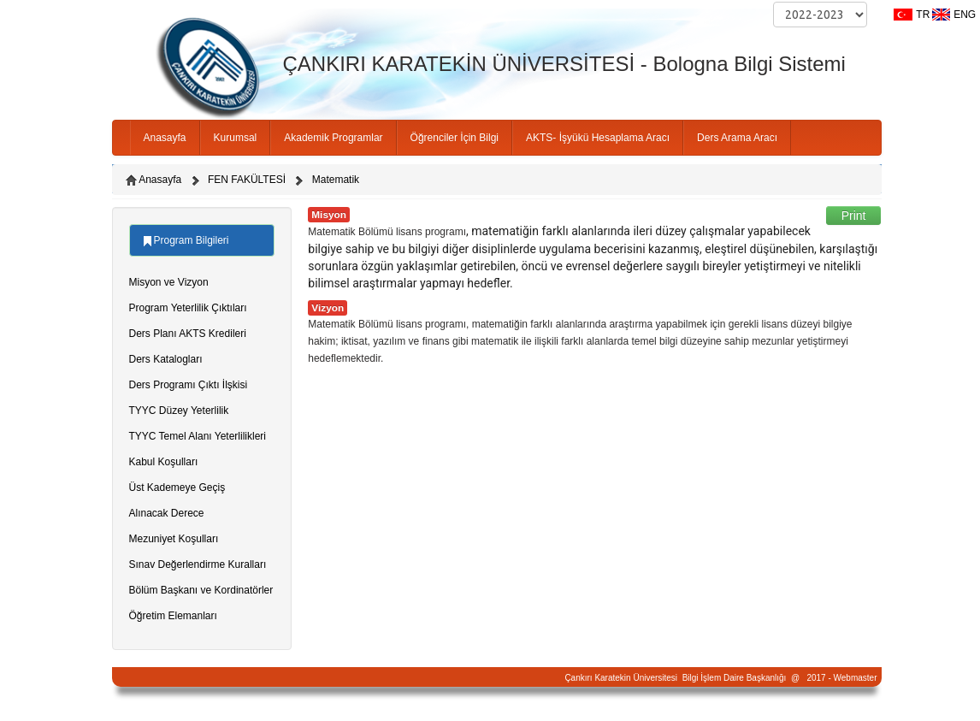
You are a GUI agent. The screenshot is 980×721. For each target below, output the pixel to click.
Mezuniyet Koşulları (174, 539)
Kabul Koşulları (163, 462)
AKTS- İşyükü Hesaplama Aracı (598, 138)
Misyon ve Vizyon (169, 282)
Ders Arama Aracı (737, 138)
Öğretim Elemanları (173, 616)
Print (853, 215)
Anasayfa (165, 138)
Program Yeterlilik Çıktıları (188, 308)
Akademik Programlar (333, 138)
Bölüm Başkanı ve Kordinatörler (201, 590)
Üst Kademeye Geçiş (177, 487)
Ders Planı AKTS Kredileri (187, 334)
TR (923, 15)
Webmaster (855, 678)
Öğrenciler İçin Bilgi (454, 138)
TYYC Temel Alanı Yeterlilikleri (198, 436)
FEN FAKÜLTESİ (247, 180)
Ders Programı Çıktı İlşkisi (188, 385)
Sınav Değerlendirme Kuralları (198, 564)
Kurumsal (235, 138)
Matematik (335, 180)
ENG (964, 15)
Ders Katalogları (166, 359)
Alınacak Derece (166, 513)
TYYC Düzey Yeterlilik (179, 411)
